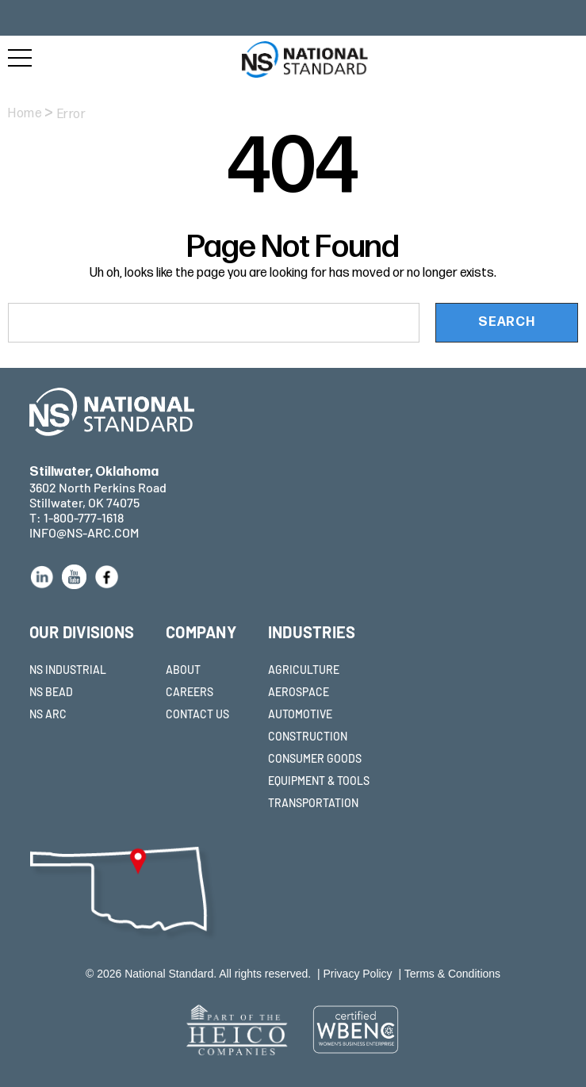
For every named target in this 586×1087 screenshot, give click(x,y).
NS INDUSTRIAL (67, 669)
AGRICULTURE (303, 669)
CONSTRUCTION (307, 736)
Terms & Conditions (452, 973)
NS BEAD (51, 692)
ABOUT (183, 669)
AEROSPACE (298, 692)
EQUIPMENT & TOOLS (319, 780)
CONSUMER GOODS (315, 758)
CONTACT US (197, 714)
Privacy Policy (357, 973)
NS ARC (48, 714)
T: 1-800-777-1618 (76, 517)
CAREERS (189, 692)
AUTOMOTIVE (300, 714)
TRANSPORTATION (313, 803)
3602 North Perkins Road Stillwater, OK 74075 (98, 487)
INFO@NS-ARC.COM (84, 532)
